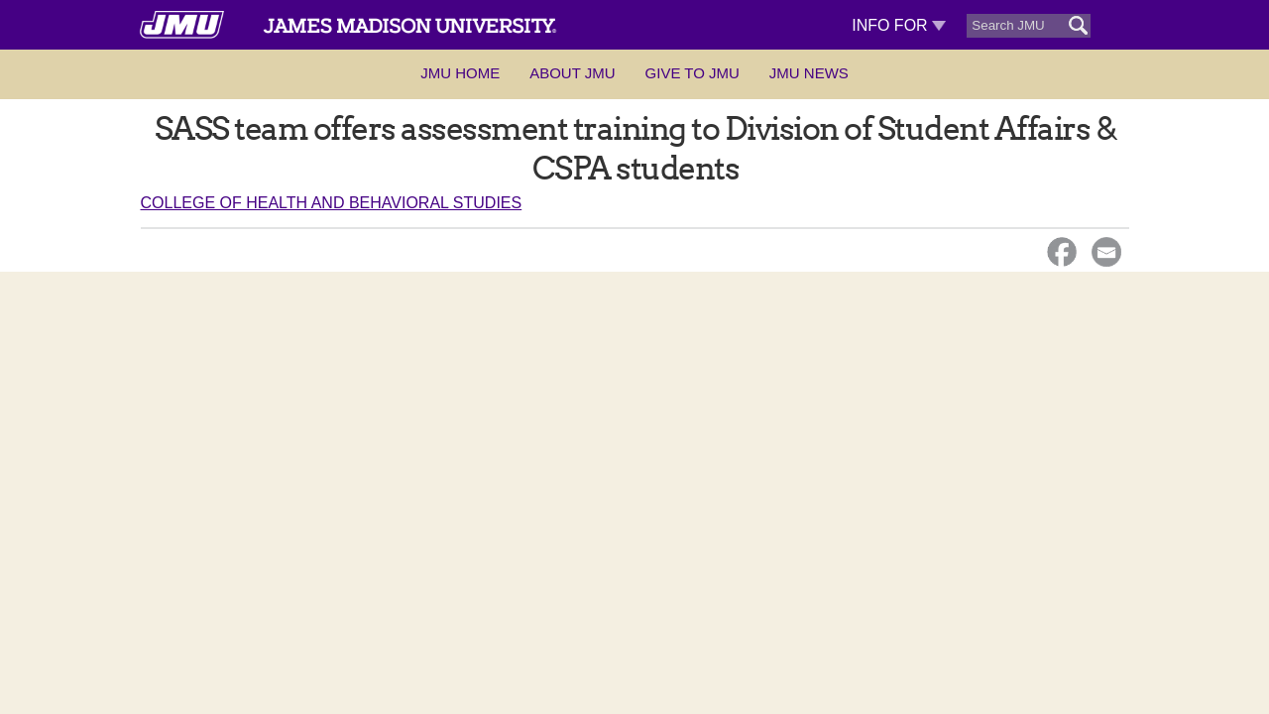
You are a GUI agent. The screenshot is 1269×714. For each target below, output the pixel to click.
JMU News (809, 72)
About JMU (572, 72)
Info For (899, 25)
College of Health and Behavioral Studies (331, 202)
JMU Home (460, 72)
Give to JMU (692, 72)
